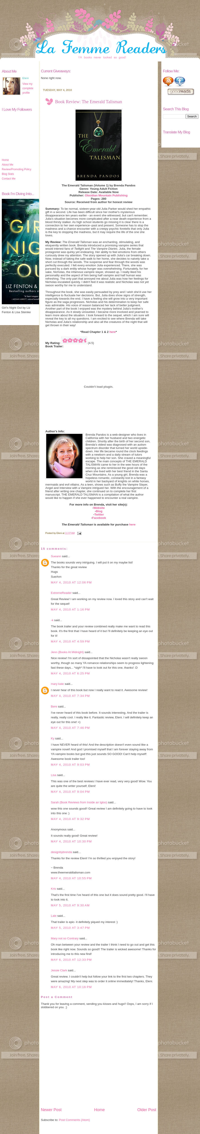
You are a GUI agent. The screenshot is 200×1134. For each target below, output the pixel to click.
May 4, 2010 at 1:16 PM (70, 609)
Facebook (99, 518)
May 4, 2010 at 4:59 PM (70, 641)
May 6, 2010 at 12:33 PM (71, 959)
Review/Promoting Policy (16, 169)
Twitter (99, 514)
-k (52, 620)
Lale (53, 915)
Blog (99, 511)
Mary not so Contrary (64, 938)
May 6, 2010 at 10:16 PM (71, 987)
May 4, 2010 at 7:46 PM (70, 727)
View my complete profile (27, 88)
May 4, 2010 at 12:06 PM (71, 582)
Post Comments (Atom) (74, 1120)
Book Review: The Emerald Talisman (88, 101)
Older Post (146, 1110)
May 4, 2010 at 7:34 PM (70, 695)
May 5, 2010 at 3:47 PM (70, 927)
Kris (53, 888)
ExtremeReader (61, 593)
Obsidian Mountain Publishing (106, 195)
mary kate (57, 684)
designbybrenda (61, 852)
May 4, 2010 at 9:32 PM (70, 819)
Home (5, 160)
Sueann (56, 556)
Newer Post (51, 1110)
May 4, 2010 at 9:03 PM (70, 764)
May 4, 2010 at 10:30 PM (71, 841)
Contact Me (8, 178)
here (112, 332)
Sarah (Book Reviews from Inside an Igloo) (79, 802)
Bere (54, 706)
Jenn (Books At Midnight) (67, 652)
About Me (7, 164)
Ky (52, 738)
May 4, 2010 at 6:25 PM (70, 673)
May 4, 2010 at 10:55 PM (71, 878)
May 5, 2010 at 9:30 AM (70, 905)
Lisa (53, 775)
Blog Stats (8, 174)
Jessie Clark (59, 970)
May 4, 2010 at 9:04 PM (70, 791)
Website (99, 508)
